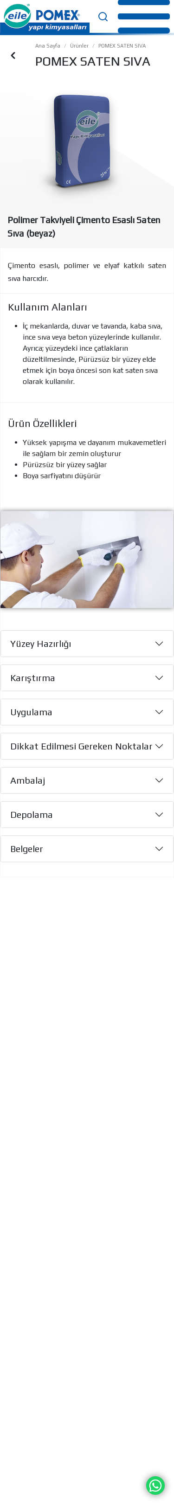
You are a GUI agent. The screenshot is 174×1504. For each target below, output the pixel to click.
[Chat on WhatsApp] (155, 1484)
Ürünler (79, 46)
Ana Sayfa (47, 46)
